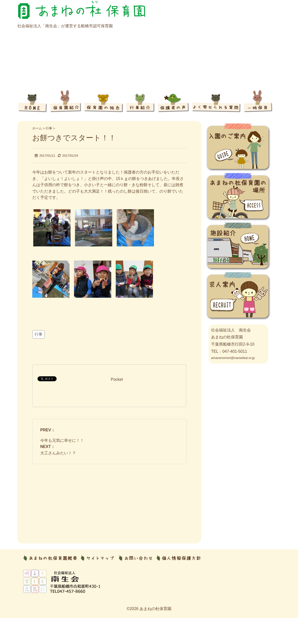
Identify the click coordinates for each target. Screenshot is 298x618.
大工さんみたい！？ (58, 453)
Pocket (117, 379)
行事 (38, 334)
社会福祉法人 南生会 (231, 330)
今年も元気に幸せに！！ (62, 440)
